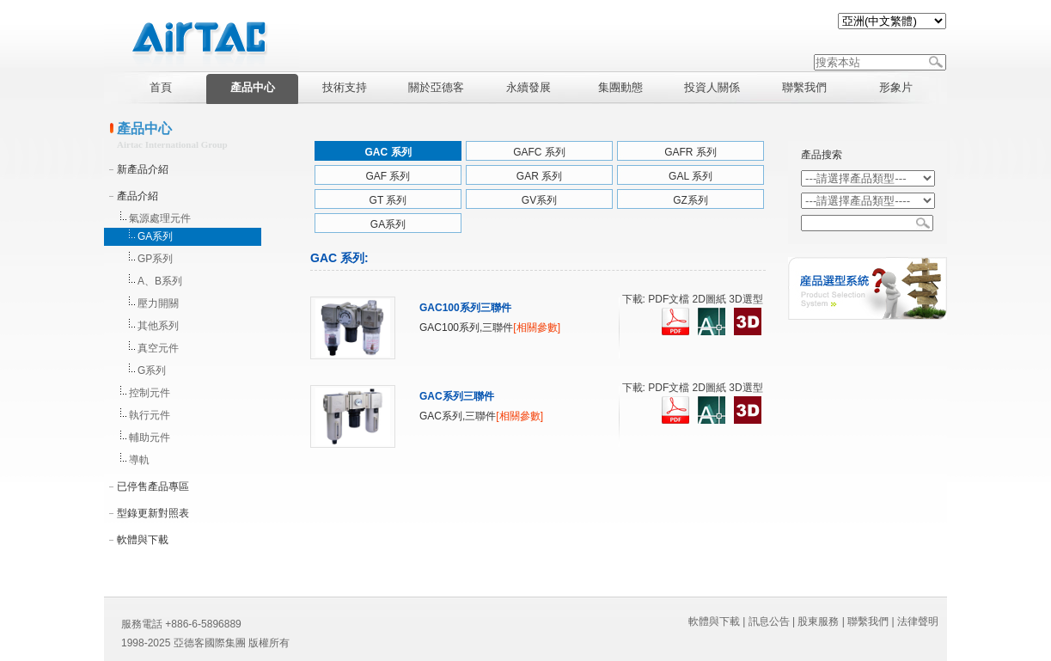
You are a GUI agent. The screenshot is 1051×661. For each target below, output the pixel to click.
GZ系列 (690, 200)
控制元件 (149, 393)
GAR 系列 (539, 176)
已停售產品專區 (153, 486)
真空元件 (158, 348)
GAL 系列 (690, 176)
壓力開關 (158, 303)
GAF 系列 (387, 176)
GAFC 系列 (539, 152)
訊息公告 (769, 621)
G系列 (151, 370)
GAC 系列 (388, 152)
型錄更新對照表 (153, 513)
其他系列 (158, 326)
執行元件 (149, 415)
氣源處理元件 (160, 218)
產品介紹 (137, 196)
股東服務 (818, 621)
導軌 (139, 460)
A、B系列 (159, 281)
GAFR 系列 (690, 152)
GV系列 (539, 200)
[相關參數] (536, 327)
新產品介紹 (142, 169)
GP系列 (155, 259)
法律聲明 (917, 621)
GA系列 (155, 236)
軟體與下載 (142, 540)
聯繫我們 (868, 621)
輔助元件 (149, 437)
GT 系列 (388, 200)
